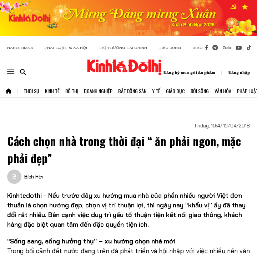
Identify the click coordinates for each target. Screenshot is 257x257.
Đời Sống (200, 91)
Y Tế (156, 91)
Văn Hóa (223, 91)
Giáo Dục (175, 91)
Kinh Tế (52, 91)
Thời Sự (31, 91)
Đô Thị (71, 91)
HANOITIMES (20, 47)
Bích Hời (33, 176)
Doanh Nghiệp (98, 91)
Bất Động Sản (132, 91)
